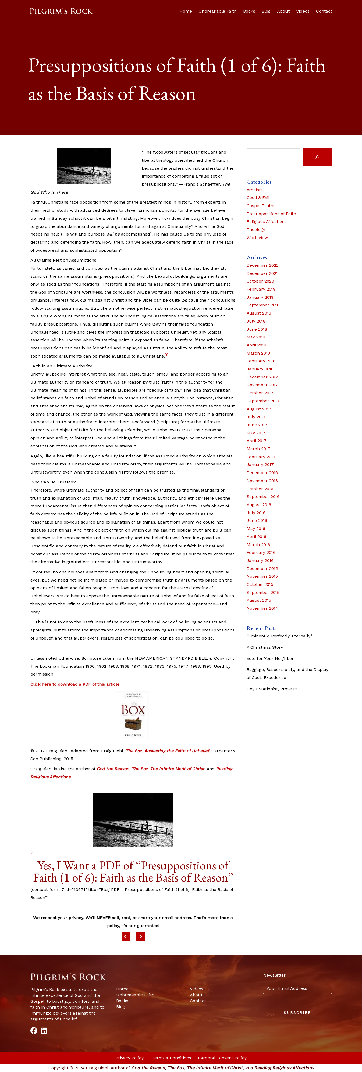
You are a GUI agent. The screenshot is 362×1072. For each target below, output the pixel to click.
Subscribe (297, 1012)
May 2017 (256, 432)
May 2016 (256, 528)
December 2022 (263, 265)
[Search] (317, 157)
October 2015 (260, 584)
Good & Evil (258, 197)
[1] (166, 355)
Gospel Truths (261, 205)
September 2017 (264, 400)
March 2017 (259, 448)
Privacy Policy (129, 1057)
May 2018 (256, 337)
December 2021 (263, 273)
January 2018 (260, 368)
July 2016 (256, 512)
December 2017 (263, 377)
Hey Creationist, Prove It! (272, 688)
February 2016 (261, 552)
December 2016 (263, 472)
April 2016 (257, 536)
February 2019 (261, 289)
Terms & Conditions (172, 1057)
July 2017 (257, 416)
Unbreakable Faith (217, 11)
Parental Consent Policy (222, 1057)
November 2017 (263, 384)
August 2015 (259, 600)
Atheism (255, 189)
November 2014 (263, 608)
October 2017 (260, 392)
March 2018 (259, 353)
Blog (266, 11)
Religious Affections (267, 221)
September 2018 (264, 305)
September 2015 (264, 592)
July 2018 (256, 321)
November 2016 (263, 480)
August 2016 (259, 504)
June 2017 (257, 424)
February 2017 (261, 456)
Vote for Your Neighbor (270, 658)
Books (249, 11)
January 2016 (260, 560)
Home (186, 11)
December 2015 (263, 568)
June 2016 (257, 520)
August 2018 (259, 313)
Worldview (257, 237)
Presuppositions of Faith (271, 213)
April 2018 (257, 345)
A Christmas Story (265, 647)
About (283, 11)
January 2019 (260, 297)
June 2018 (257, 329)
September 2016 (264, 496)
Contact (324, 11)
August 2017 (260, 409)
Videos (303, 11)
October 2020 (261, 281)
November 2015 (263, 576)
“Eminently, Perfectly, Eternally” (280, 635)
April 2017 (257, 440)
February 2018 (261, 360)
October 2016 (260, 488)
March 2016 (259, 544)
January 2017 (261, 464)
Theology (256, 229)
